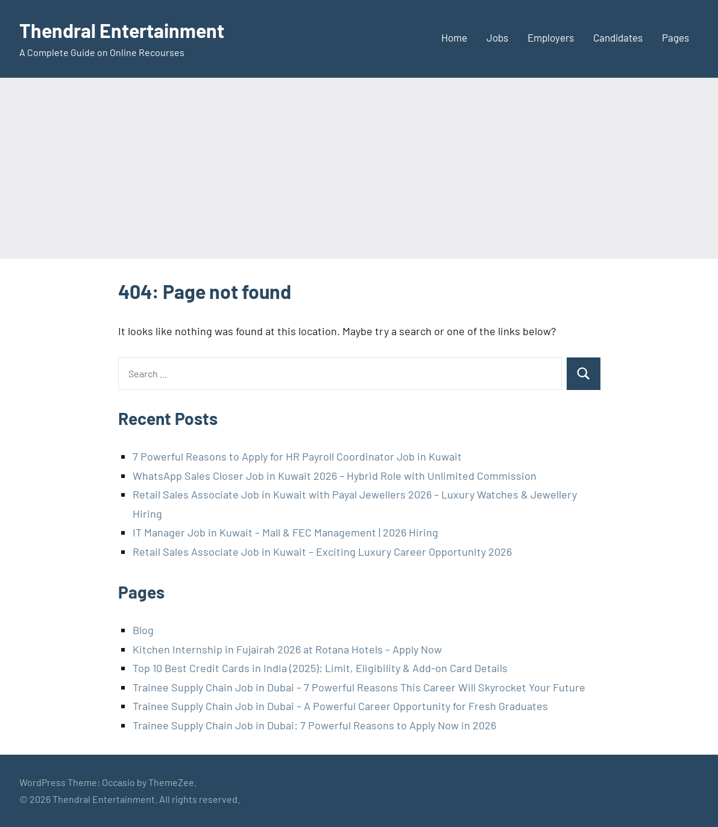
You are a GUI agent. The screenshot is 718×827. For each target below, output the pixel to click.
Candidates (618, 37)
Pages (675, 37)
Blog (143, 630)
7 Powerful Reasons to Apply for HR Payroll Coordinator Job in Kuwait (297, 456)
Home (454, 37)
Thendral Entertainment (121, 30)
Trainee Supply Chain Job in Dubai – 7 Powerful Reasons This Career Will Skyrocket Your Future (359, 687)
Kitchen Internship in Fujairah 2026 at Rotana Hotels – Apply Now (287, 649)
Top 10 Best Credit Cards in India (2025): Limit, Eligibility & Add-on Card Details (320, 667)
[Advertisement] (359, 168)
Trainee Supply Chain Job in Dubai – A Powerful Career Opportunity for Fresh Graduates (340, 705)
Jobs (497, 37)
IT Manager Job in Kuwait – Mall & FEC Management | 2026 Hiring (285, 532)
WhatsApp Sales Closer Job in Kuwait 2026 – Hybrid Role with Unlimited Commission (335, 475)
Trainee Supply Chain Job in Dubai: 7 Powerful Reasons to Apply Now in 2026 (314, 725)
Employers (550, 37)
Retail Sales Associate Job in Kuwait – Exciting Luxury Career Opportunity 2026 (322, 551)
